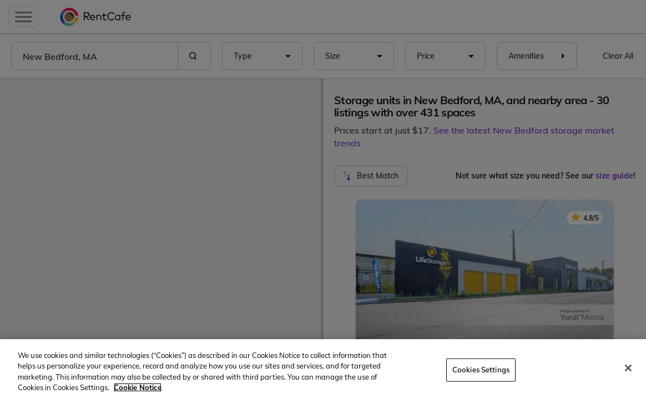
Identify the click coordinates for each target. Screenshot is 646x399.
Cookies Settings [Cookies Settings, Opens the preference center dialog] (480, 369)
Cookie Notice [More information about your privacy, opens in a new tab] (138, 387)
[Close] (628, 368)
